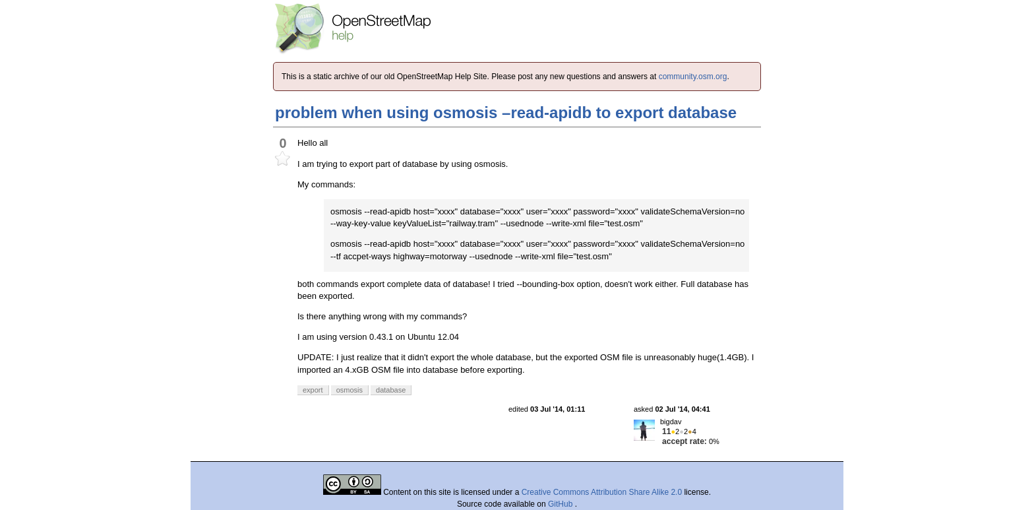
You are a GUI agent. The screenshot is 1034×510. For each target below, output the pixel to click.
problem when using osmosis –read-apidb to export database (506, 112)
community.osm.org (693, 76)
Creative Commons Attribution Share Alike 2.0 (602, 492)
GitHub (561, 504)
